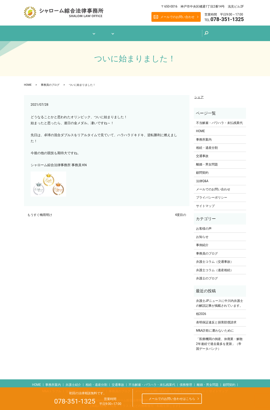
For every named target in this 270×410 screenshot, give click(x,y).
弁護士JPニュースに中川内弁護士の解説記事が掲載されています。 (219, 301)
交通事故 (202, 154)
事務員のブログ (50, 82)
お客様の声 (204, 226)
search (219, 33)
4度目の (180, 213)
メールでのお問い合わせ (177, 17)
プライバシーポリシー (211, 195)
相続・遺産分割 (207, 145)
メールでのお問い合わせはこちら (172, 398)
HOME (28, 82)
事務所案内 (79, 32)
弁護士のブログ (154, 32)
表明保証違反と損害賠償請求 (216, 320)
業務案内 (104, 32)
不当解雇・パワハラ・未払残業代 (219, 121)
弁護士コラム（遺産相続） (214, 268)
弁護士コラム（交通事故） (214, 260)
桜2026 (201, 312)
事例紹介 (202, 243)
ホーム (57, 32)
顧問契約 (202, 171)
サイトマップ (205, 204)
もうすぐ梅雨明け (39, 213)
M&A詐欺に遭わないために (215, 328)
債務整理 (186, 382)
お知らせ (202, 235)
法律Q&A (127, 32)
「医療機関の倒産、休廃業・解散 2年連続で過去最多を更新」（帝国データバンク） (220, 342)
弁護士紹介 (73, 382)
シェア (199, 95)
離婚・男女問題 (207, 162)
